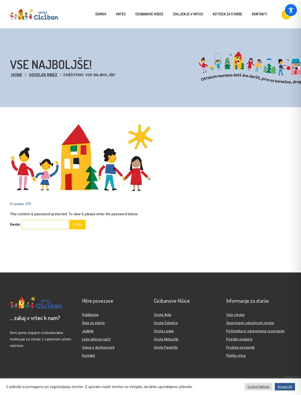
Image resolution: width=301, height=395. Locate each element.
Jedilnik (88, 331)
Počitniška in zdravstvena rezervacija (255, 331)
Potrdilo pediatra (239, 339)
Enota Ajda (162, 315)
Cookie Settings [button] (258, 387)
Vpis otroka (235, 315)
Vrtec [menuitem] (121, 14)
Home (16, 75)
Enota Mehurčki (166, 339)
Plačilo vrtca (235, 355)
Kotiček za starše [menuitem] (227, 14)
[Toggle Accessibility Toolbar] (290, 10)
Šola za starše (93, 323)
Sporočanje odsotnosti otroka (250, 323)
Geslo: (39, 224)
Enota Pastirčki (166, 347)
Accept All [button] (285, 387)
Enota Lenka (164, 331)
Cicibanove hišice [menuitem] (149, 14)
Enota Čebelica (166, 323)
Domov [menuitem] (100, 14)
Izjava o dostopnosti (98, 347)
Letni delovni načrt (96, 339)
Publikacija (90, 315)
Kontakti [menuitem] (259, 14)
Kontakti (88, 355)
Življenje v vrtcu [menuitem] (188, 14)
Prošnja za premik (240, 347)
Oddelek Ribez (43, 75)
